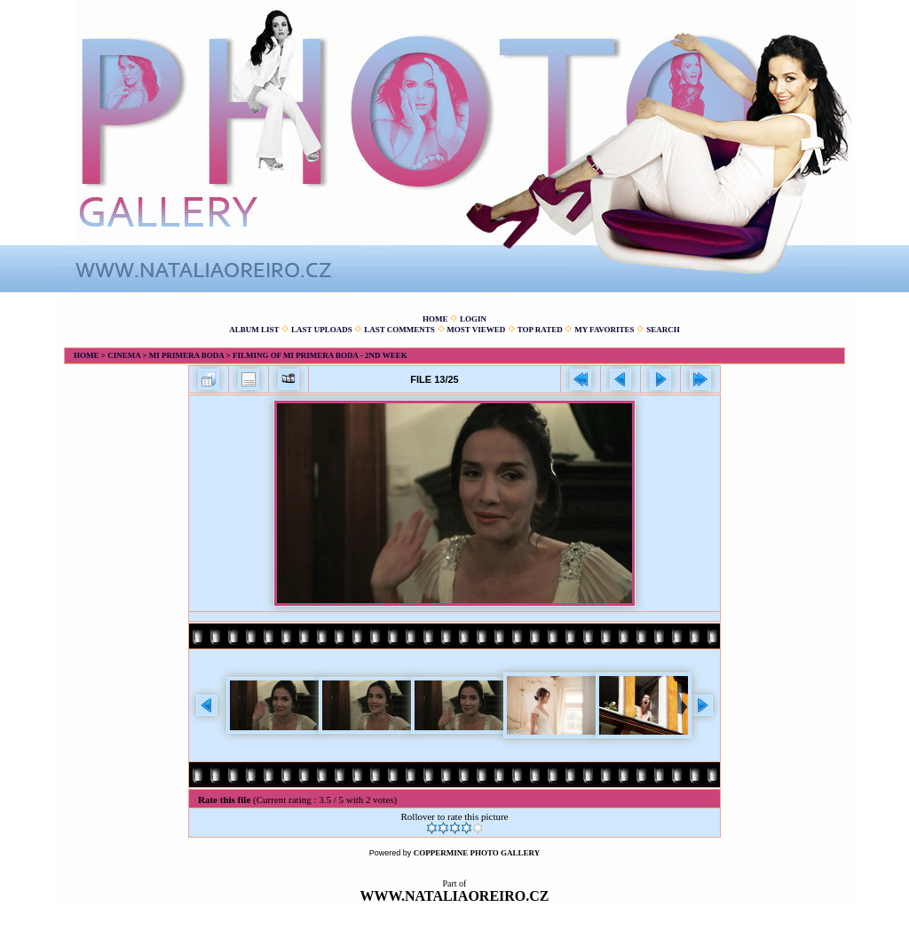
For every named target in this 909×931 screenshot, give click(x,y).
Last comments (399, 329)
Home (435, 318)
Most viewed (476, 329)
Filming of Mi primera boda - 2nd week (320, 355)
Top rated (540, 329)
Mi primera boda (187, 355)
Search (663, 329)
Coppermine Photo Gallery (477, 852)
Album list (254, 329)
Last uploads (321, 329)
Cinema (123, 355)
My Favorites (604, 329)
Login (473, 318)
